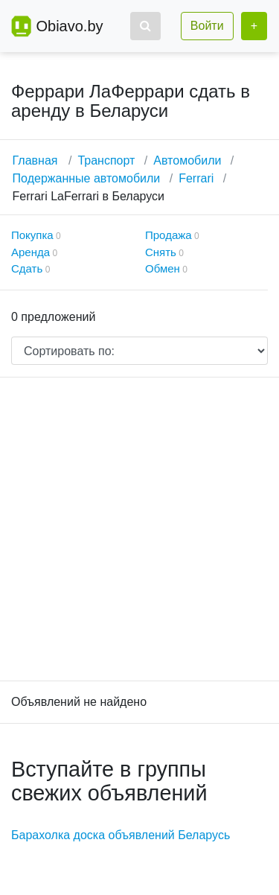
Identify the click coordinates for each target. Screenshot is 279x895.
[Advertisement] (139, 529)
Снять (160, 252)
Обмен (162, 268)
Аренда (30, 252)
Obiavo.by (69, 26)
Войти (207, 25)
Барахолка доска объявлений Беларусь (120, 835)
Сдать (26, 268)
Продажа (168, 235)
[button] (145, 26)
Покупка (32, 235)
